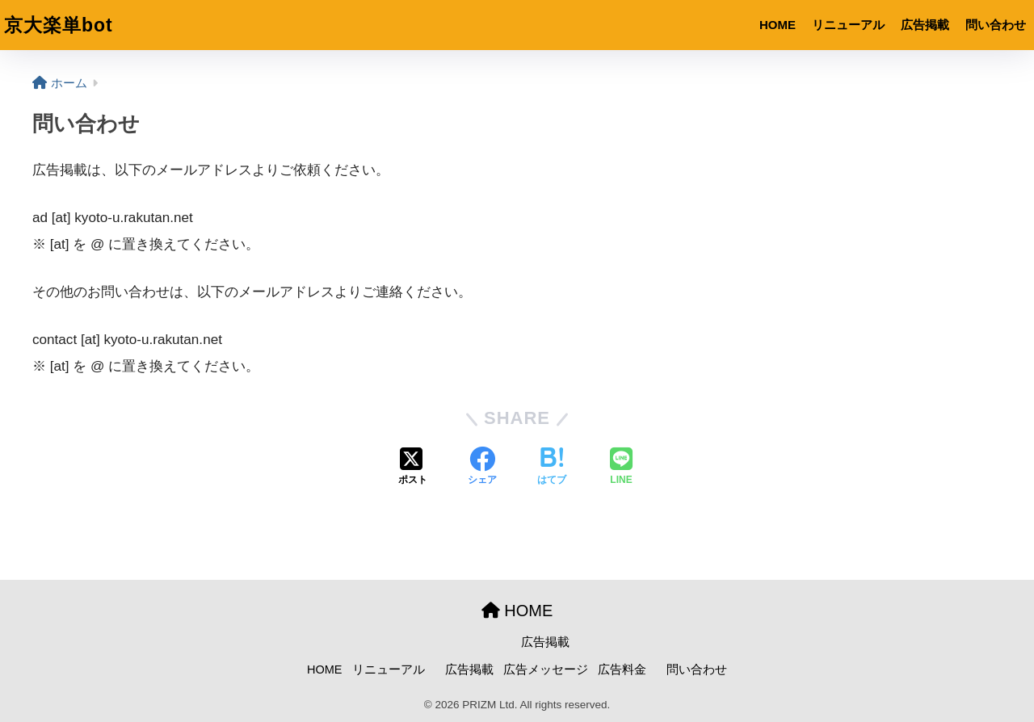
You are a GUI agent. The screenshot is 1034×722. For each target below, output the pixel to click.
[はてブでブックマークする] (551, 467)
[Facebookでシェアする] (482, 467)
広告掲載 (925, 24)
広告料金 (622, 669)
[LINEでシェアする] (621, 467)
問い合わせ (995, 24)
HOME (777, 24)
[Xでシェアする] (412, 467)
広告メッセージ (545, 669)
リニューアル (848, 24)
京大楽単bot (58, 25)
